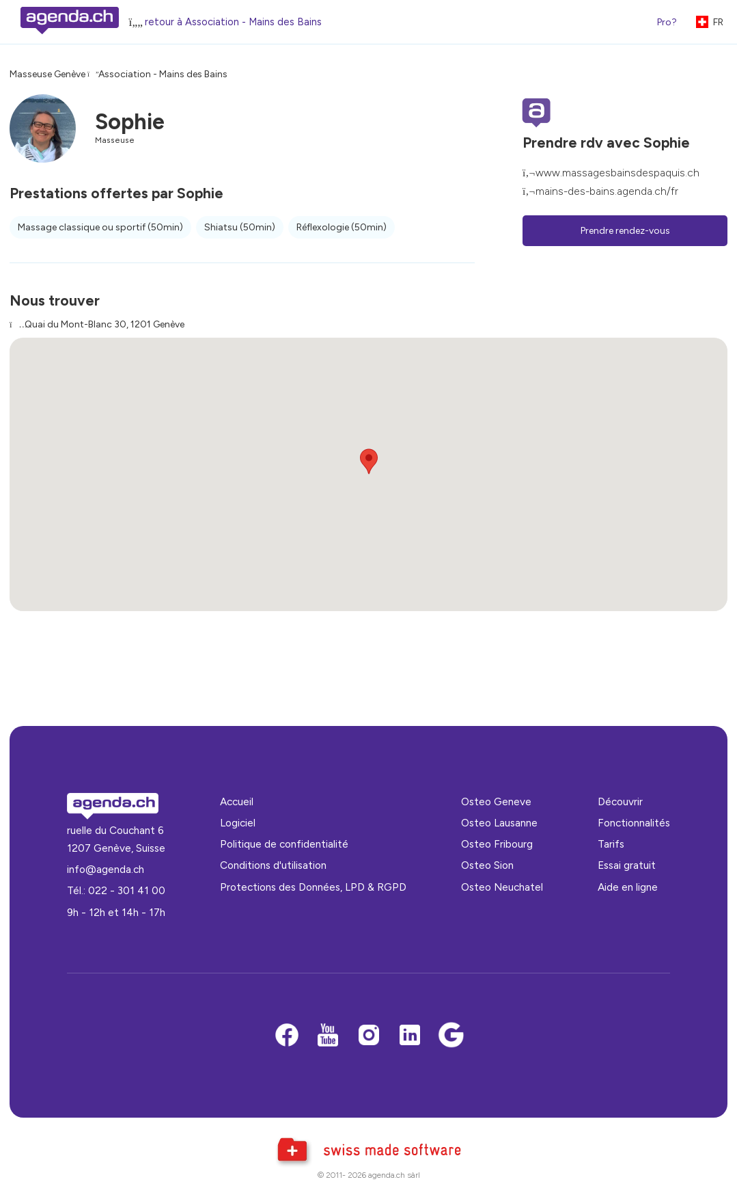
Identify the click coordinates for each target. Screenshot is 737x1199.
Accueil (236, 801)
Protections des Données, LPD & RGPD (313, 886)
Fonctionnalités (634, 822)
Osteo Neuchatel (502, 886)
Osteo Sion (487, 865)
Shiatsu (239, 227)
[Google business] (450, 1036)
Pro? (667, 22)
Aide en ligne (628, 886)
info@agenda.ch (105, 869)
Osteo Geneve (496, 801)
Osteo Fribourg (497, 843)
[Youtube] (328, 1036)
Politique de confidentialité (284, 843)
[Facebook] (287, 1036)
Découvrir (620, 801)
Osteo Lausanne (499, 822)
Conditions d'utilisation (273, 865)
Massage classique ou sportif (100, 227)
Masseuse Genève (47, 74)
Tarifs (611, 843)
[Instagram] (369, 1036)
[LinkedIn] (409, 1036)
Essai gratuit (627, 865)
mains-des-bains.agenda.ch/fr (607, 191)
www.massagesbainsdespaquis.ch (617, 172)
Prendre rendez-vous (625, 231)
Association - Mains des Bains (162, 74)
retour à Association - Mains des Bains (233, 22)
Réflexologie (341, 227)
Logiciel (237, 822)
